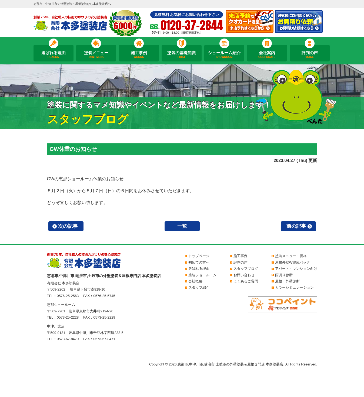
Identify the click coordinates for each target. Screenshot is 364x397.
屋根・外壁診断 (287, 281)
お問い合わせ (244, 275)
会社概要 (195, 281)
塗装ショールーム (202, 275)
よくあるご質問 (245, 281)
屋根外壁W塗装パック (292, 262)
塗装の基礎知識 (182, 54)
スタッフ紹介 (198, 287)
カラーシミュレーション (294, 287)
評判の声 (310, 54)
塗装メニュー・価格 (291, 256)
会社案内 (267, 54)
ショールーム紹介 (224, 54)
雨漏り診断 (284, 275)
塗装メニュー (96, 54)
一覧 (182, 226)
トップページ (198, 256)
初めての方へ (198, 262)
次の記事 (68, 226)
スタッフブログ (245, 269)
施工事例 (139, 54)
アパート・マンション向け (296, 269)
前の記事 (296, 226)
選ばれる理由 (54, 54)
